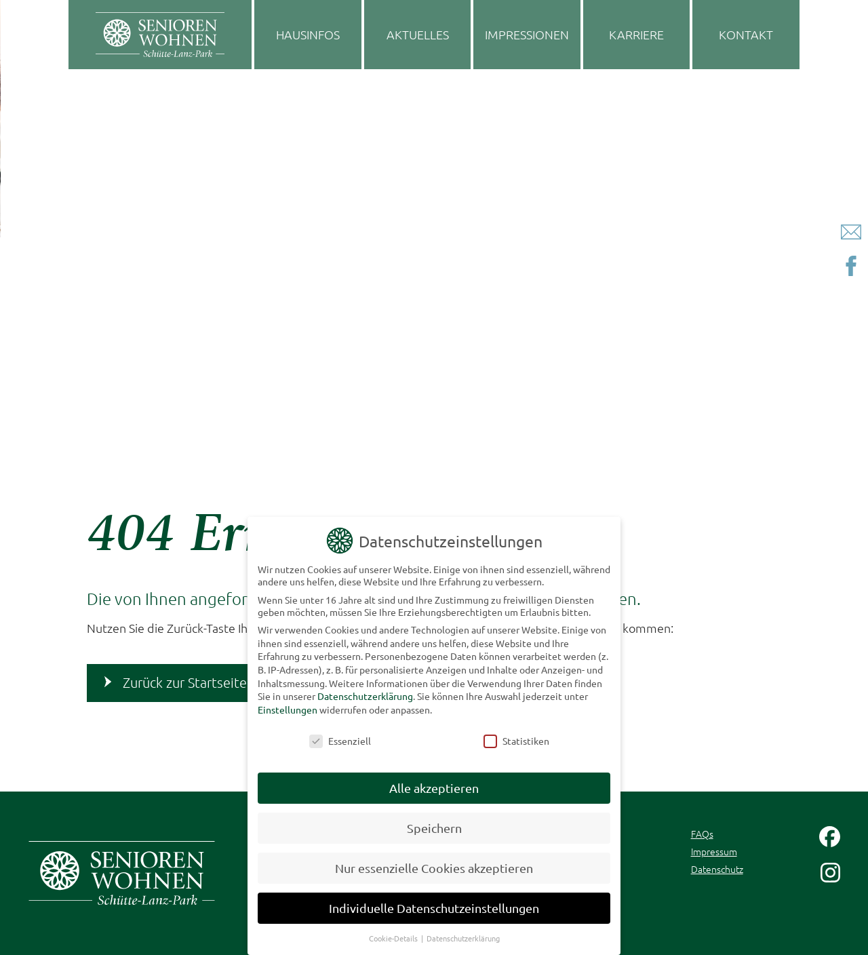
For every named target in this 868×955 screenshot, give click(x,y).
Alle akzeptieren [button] (434, 784)
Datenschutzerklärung (365, 692)
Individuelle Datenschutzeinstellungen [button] (434, 903)
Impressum (714, 851)
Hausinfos (308, 34)
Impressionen (527, 34)
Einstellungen (287, 705)
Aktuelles (418, 34)
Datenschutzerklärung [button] (463, 933)
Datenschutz (717, 869)
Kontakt (746, 34)
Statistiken (516, 736)
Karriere (636, 34)
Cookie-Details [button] (394, 933)
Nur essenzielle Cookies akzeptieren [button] (434, 864)
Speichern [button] (434, 824)
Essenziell (340, 736)
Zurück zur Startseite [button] (185, 682)
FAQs (702, 833)
